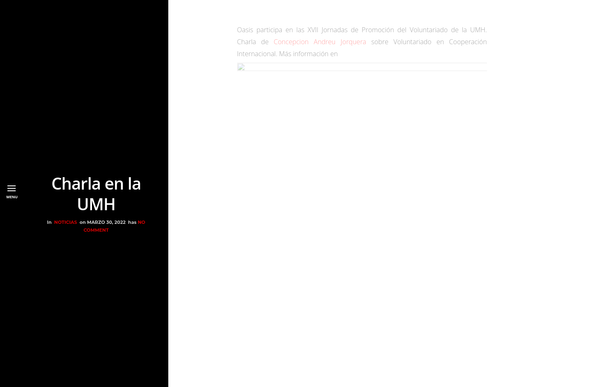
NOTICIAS (65, 222)
